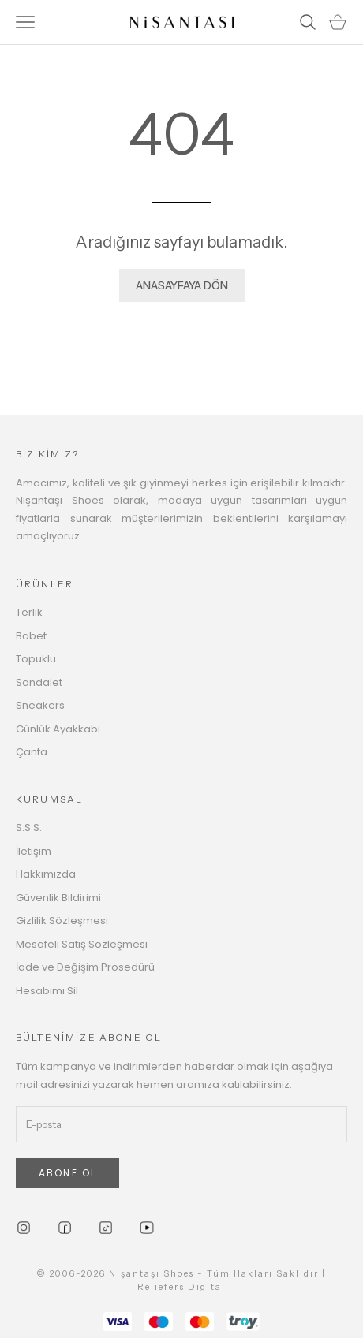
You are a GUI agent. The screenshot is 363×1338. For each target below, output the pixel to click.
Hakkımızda (46, 874)
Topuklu (36, 658)
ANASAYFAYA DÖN (182, 285)
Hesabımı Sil (47, 990)
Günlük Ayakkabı (58, 728)
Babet (31, 635)
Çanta (31, 751)
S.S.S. (29, 827)
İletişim (33, 851)
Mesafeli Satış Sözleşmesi (82, 944)
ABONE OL (67, 1173)
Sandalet (39, 682)
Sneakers (40, 705)
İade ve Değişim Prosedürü (85, 967)
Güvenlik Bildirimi (58, 897)
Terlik (29, 612)
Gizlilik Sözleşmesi (62, 920)
